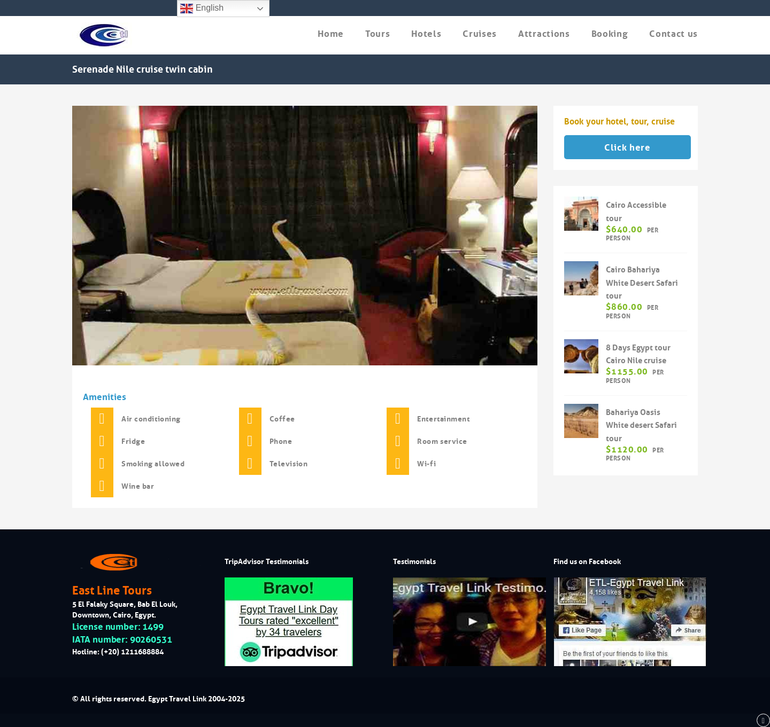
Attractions (543, 34)
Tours (377, 34)
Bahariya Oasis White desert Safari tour (641, 425)
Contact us (673, 34)
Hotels (426, 34)
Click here (627, 147)
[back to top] (763, 720)
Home (331, 34)
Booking (609, 34)
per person (632, 234)
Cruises (480, 34)
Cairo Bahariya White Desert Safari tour (642, 282)
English (202, 8)
